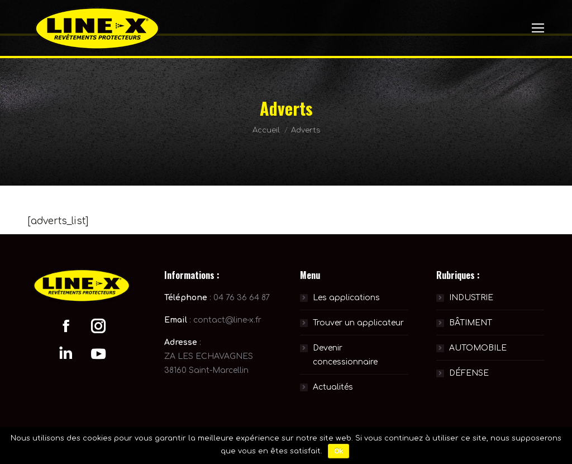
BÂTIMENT (470, 323)
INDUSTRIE (471, 297)
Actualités (333, 387)
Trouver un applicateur (358, 323)
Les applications (346, 297)
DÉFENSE (469, 373)
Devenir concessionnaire (345, 355)
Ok (338, 451)
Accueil (266, 130)
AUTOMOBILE (478, 348)
